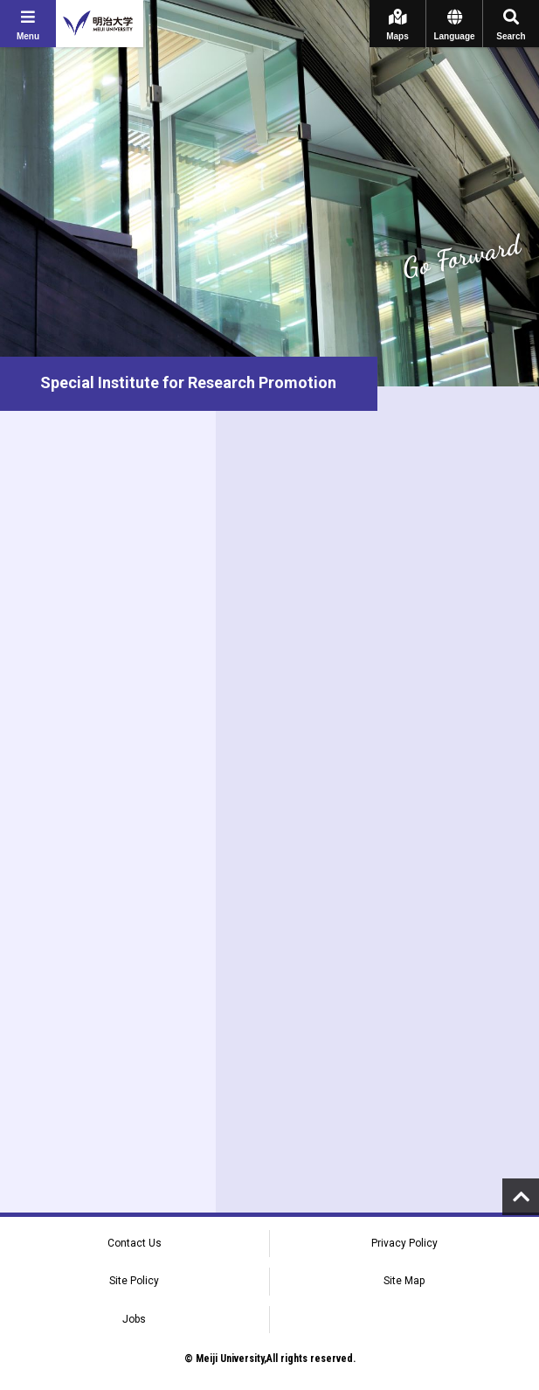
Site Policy (134, 1281)
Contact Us (134, 1243)
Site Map (404, 1281)
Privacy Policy (404, 1243)
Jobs (134, 1319)
